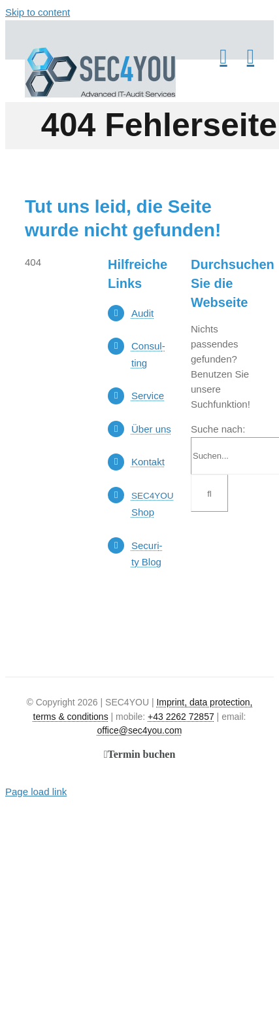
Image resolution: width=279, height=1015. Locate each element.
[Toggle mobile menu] (250, 56)
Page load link (36, 791)
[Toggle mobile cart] (223, 56)
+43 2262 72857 (181, 716)
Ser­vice (147, 395)
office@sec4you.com (139, 730)
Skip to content (37, 12)
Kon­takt (148, 461)
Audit (142, 313)
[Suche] (209, 493)
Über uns (151, 429)
